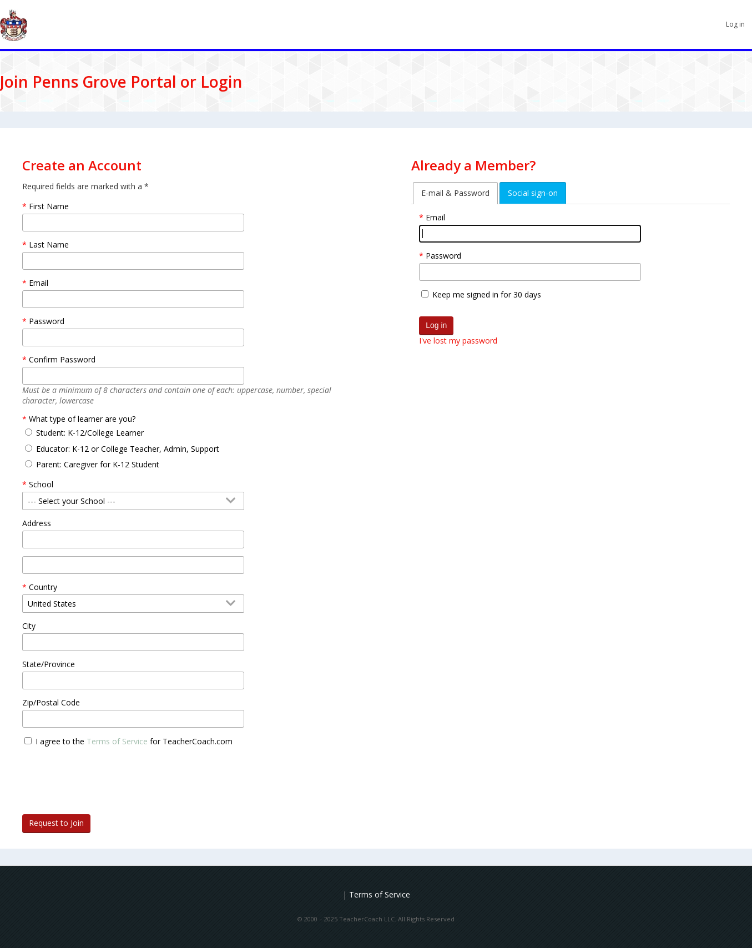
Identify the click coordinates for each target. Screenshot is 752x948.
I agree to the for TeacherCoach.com (134, 741)
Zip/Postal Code (51, 702)
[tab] (455, 193)
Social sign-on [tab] (533, 193)
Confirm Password (62, 359)
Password (443, 255)
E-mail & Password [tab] (455, 193)
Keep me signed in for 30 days (486, 294)
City (29, 626)
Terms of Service (117, 741)
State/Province (48, 664)
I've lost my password (458, 340)
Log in (735, 24)
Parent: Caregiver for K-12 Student (97, 464)
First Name (49, 206)
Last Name (49, 244)
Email (435, 217)
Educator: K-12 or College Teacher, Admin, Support (127, 448)
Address (36, 523)
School (41, 484)
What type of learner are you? (82, 419)
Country (43, 587)
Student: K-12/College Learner (90, 432)
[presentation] (106, 776)
